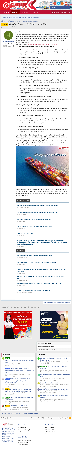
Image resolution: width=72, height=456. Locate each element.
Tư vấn (7, 386)
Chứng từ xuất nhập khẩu (25, 440)
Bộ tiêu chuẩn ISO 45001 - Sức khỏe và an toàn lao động (34, 226)
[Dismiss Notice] (69, 17)
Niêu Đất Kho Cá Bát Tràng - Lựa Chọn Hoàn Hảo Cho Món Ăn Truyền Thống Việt (40, 277)
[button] (29, 12)
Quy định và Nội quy (41, 418)
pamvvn (20, 221)
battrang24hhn (22, 280)
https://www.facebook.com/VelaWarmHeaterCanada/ (19, 360)
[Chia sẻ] (66, 31)
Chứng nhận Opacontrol (24, 292)
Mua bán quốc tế (9, 394)
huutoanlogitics (7, 27)
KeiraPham (21, 257)
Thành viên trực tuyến (45, 343)
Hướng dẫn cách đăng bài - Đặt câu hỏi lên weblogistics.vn (20, 17)
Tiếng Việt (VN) (6, 418)
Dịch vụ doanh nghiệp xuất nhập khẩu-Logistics (17, 409)
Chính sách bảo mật (50, 434)
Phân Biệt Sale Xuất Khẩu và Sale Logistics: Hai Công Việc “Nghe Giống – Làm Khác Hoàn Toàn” (19, 381)
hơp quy (20, 264)
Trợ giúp (59, 418)
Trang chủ (5, 12)
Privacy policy (51, 418)
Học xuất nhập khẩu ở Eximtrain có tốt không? (54, 389)
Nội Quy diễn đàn (49, 427)
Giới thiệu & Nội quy (50, 431)
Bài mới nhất (6, 355)
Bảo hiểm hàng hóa (23, 442)
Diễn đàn (15, 12)
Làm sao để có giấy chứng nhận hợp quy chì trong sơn (34, 290)
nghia (20, 246)
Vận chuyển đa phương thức (12, 403)
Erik (19, 235)
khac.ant (20, 214)
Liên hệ (32, 418)
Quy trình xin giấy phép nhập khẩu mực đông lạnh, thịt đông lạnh (37, 212)
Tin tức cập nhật (22, 432)
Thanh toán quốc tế (23, 444)
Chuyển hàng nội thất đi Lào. (16, 405)
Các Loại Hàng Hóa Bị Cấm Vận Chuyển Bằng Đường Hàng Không (37, 205)
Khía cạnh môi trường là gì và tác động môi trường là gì (34, 219)
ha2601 (20, 228)
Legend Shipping (22, 207)
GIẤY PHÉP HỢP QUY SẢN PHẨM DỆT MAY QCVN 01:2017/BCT (36, 262)
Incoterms (7, 365)
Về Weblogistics (22, 427)
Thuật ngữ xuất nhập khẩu (25, 430)
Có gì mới (25, 12)
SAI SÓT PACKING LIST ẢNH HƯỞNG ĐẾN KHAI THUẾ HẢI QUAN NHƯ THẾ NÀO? (19, 370)
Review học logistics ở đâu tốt (49, 383)
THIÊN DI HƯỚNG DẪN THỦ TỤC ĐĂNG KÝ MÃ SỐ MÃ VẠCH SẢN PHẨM (39, 283)
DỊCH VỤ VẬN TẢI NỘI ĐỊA (25, 233)
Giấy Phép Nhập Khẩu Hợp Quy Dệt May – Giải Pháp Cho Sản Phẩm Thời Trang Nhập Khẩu (41, 270)
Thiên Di (20, 285)
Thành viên (35, 12)
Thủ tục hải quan (44, 363)
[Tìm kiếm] (60, 7)
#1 (68, 31)
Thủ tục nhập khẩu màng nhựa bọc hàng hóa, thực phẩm (34, 255)
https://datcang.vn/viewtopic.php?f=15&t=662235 (43, 44)
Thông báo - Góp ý (10, 376)
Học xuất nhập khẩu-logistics (48, 380)
